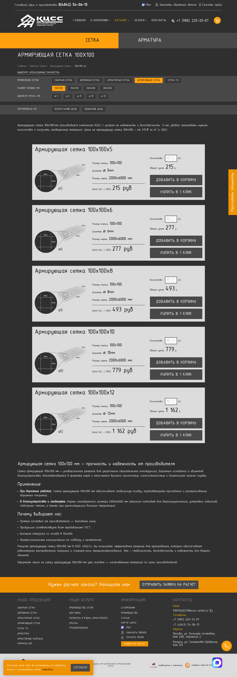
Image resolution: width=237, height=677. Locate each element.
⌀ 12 (103, 96)
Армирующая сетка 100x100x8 (74, 271)
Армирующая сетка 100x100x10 (75, 332)
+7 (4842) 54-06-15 (186, 624)
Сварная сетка (63, 80)
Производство (129, 613)
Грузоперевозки (78, 628)
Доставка (75, 613)
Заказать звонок (134, 632)
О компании (100, 20)
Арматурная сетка (118, 80)
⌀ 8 (79, 96)
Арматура (149, 40)
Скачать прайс (132, 637)
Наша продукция (33, 600)
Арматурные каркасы (30, 639)
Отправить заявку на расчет (169, 585)
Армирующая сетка (148, 80)
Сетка (92, 40)
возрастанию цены (66, 109)
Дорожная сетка (89, 80)
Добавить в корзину (176, 180)
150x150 (74, 88)
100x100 (59, 88)
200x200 (90, 88)
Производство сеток (81, 608)
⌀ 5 (56, 96)
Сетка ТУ (173, 80)
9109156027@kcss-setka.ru (190, 610)
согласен (80, 667)
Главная (79, 20)
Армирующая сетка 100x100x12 (75, 393)
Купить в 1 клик (176, 192)
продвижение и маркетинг (171, 665)
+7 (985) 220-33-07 (192, 21)
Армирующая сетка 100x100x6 (73, 210)
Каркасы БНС (24, 643)
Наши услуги (81, 600)
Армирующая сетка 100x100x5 (73, 150)
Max (126, 627)
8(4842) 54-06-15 (72, 5)
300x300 (107, 88)
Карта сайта (128, 623)
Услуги (140, 20)
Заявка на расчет (134, 644)
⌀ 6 (68, 96)
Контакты (158, 20)
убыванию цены (93, 109)
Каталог (122, 20)
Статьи (125, 618)
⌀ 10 (91, 96)
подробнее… (48, 670)
